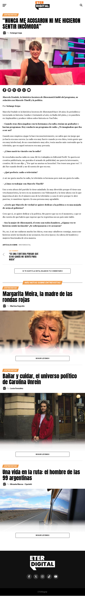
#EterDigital (25, 245)
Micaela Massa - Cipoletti (21, 485)
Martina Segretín (17, 307)
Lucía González (16, 390)
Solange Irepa (16, 33)
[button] (4, 90)
